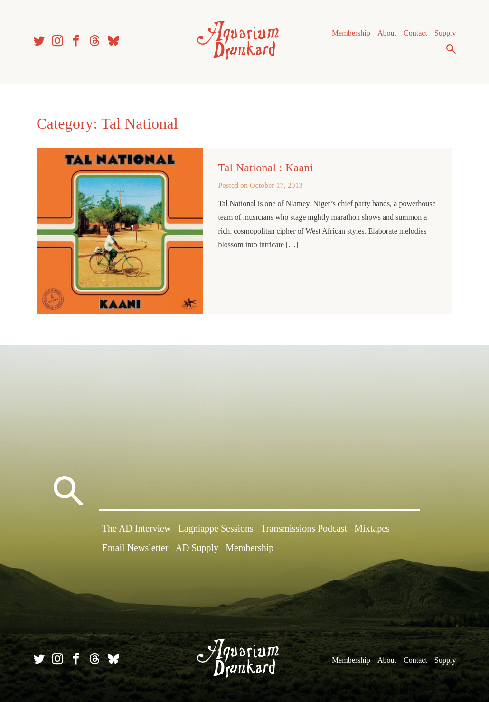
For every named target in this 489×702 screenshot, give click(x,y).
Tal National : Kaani (265, 167)
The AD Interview (136, 528)
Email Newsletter (135, 548)
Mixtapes (371, 528)
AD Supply (196, 548)
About (386, 33)
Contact (415, 33)
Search (451, 49)
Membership (351, 33)
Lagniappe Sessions (216, 528)
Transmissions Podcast (304, 528)
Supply (445, 33)
